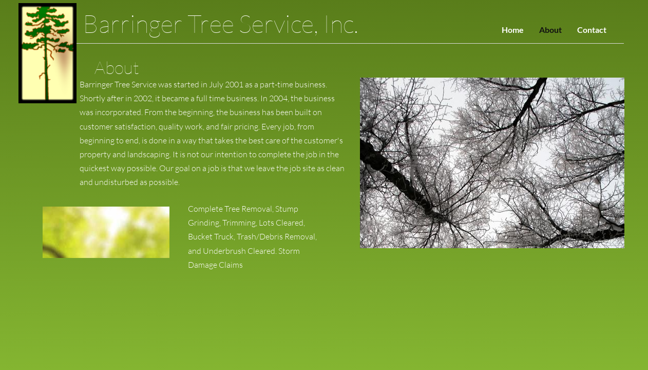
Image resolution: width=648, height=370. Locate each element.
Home (513, 29)
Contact (591, 29)
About (550, 29)
